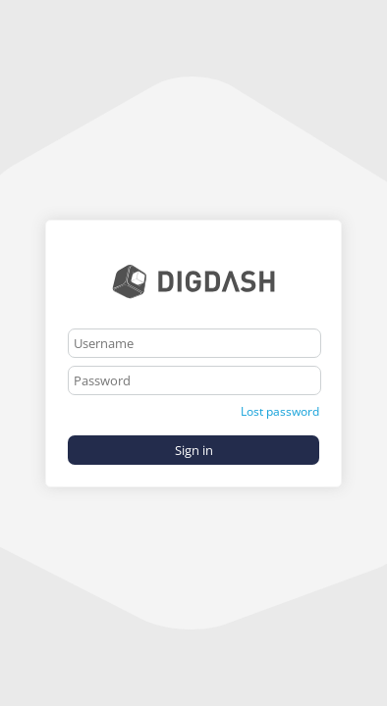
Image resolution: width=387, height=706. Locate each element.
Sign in (194, 450)
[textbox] (194, 343)
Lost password (280, 411)
